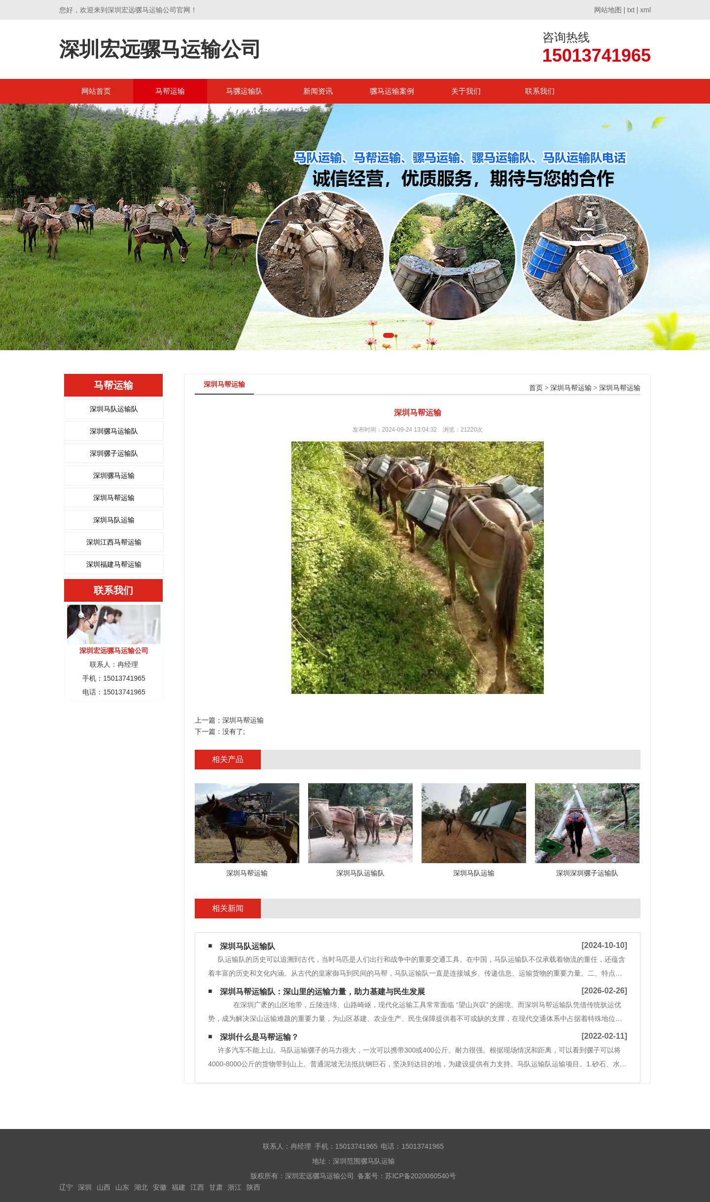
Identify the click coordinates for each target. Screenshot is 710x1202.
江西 (197, 1187)
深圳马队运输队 (114, 409)
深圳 (85, 1187)
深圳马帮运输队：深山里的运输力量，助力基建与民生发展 (322, 991)
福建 (178, 1187)
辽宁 (66, 1187)
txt (631, 10)
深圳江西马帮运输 (114, 542)
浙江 (235, 1187)
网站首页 (96, 91)
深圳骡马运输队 (114, 431)
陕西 (253, 1187)
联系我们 (540, 91)
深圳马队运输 (114, 520)
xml (645, 10)
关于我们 (466, 91)
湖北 (141, 1187)
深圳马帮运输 (114, 498)
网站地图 (608, 10)
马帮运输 (170, 91)
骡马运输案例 (392, 91)
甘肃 (216, 1187)
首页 (536, 388)
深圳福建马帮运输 (114, 564)
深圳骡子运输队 (114, 453)
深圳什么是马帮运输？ (259, 1037)
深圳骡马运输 (114, 475)
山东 (122, 1187)
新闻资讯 (318, 91)
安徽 (160, 1187)
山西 (103, 1187)
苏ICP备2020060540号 (420, 1176)
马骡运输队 (244, 91)
